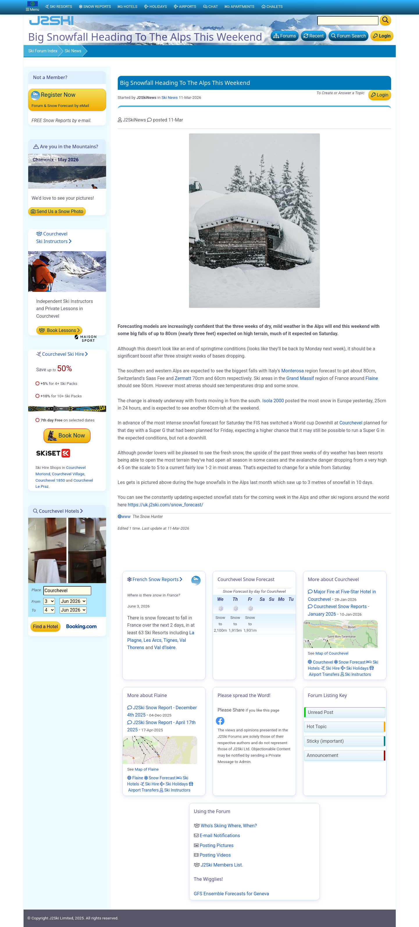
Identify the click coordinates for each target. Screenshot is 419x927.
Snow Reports (95, 6)
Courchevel (350, 423)
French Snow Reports (156, 579)
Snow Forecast (349, 662)
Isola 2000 (273, 400)
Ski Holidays (355, 668)
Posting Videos (215, 855)
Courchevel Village (68, 473)
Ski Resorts (58, 6)
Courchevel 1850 (50, 480)
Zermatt (183, 378)
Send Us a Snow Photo (57, 211)
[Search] (385, 20)
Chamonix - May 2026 (56, 159)
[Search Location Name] (348, 20)
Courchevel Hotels (56, 511)
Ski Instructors (355, 674)
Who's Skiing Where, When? (229, 825)
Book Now (66, 435)
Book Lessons (59, 330)
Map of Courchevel (331, 653)
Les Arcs (153, 640)
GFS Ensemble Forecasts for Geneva (231, 893)
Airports (185, 6)
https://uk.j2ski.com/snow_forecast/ (166, 505)
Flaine (371, 378)
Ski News (73, 51)
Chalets (272, 6)
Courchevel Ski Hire (63, 354)
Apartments (239, 6)
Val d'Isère (164, 647)
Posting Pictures (216, 845)
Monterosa (292, 371)
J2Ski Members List (221, 865)
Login (379, 95)
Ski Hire (330, 668)
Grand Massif (300, 378)
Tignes (170, 640)
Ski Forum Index (43, 51)
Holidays (155, 6)
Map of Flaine (146, 769)
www (124, 516)
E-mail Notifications (219, 835)
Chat (210, 6)
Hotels (127, 6)
